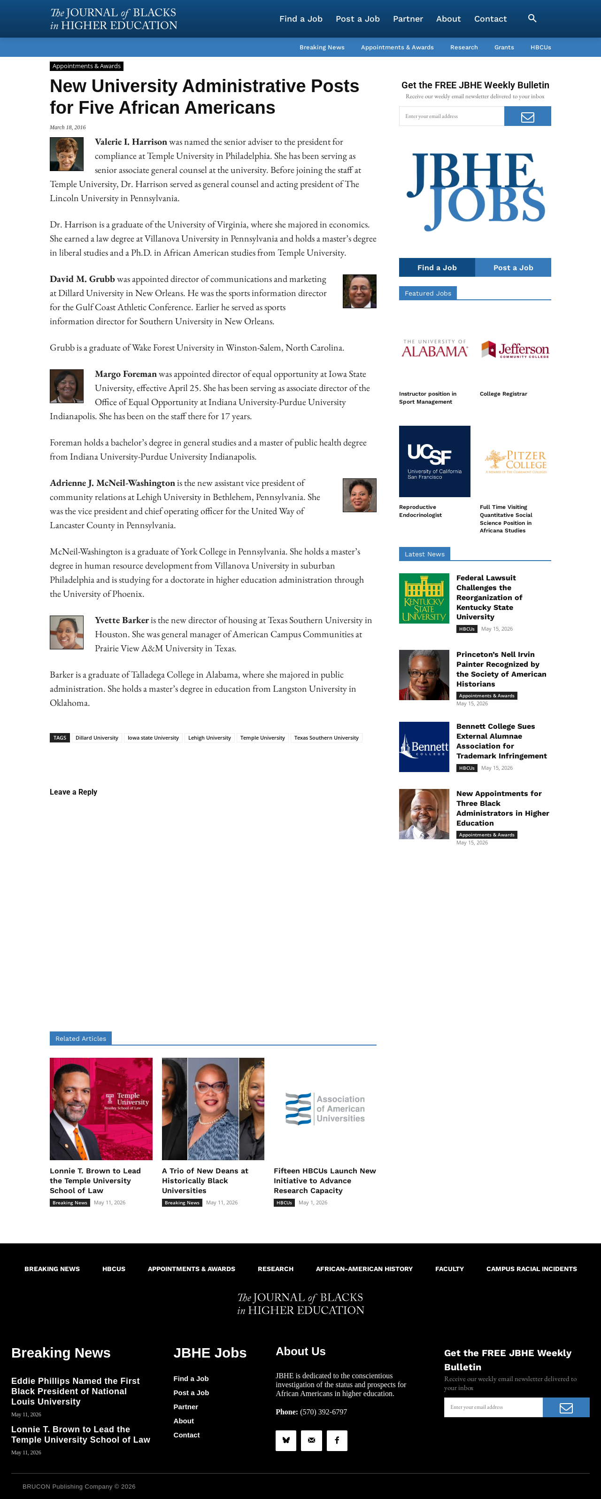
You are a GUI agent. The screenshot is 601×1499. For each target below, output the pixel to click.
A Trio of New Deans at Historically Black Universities (205, 1180)
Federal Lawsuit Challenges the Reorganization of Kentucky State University (489, 598)
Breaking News (70, 1202)
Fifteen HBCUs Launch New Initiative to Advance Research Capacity (325, 1180)
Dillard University (97, 737)
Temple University (262, 737)
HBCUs (284, 1202)
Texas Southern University (326, 737)
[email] (451, 116)
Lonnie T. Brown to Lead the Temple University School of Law (95, 1180)
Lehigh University (209, 737)
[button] (532, 19)
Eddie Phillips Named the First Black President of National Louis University (75, 1389)
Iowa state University (153, 737)
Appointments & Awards (86, 66)
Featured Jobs (428, 293)
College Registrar (503, 394)
